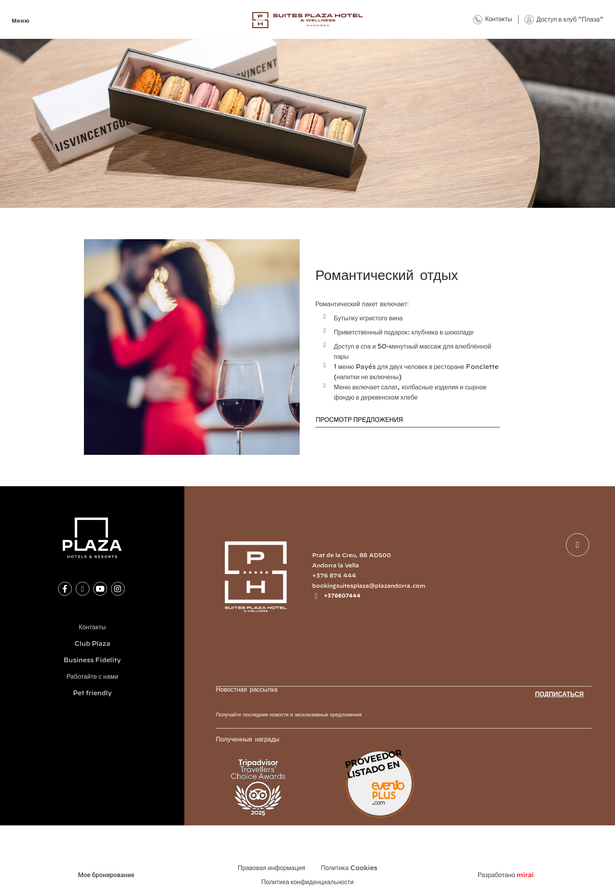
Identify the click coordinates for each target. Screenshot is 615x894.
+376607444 (342, 596)
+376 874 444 (334, 576)
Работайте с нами (92, 677)
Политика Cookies (349, 868)
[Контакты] (477, 19)
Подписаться (559, 694)
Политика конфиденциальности (307, 882)
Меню (21, 21)
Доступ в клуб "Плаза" (570, 19)
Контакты (498, 19)
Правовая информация (271, 868)
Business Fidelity (92, 660)
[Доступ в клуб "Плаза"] (529, 19)
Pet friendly (92, 693)
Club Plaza (92, 644)
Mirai (525, 875)
